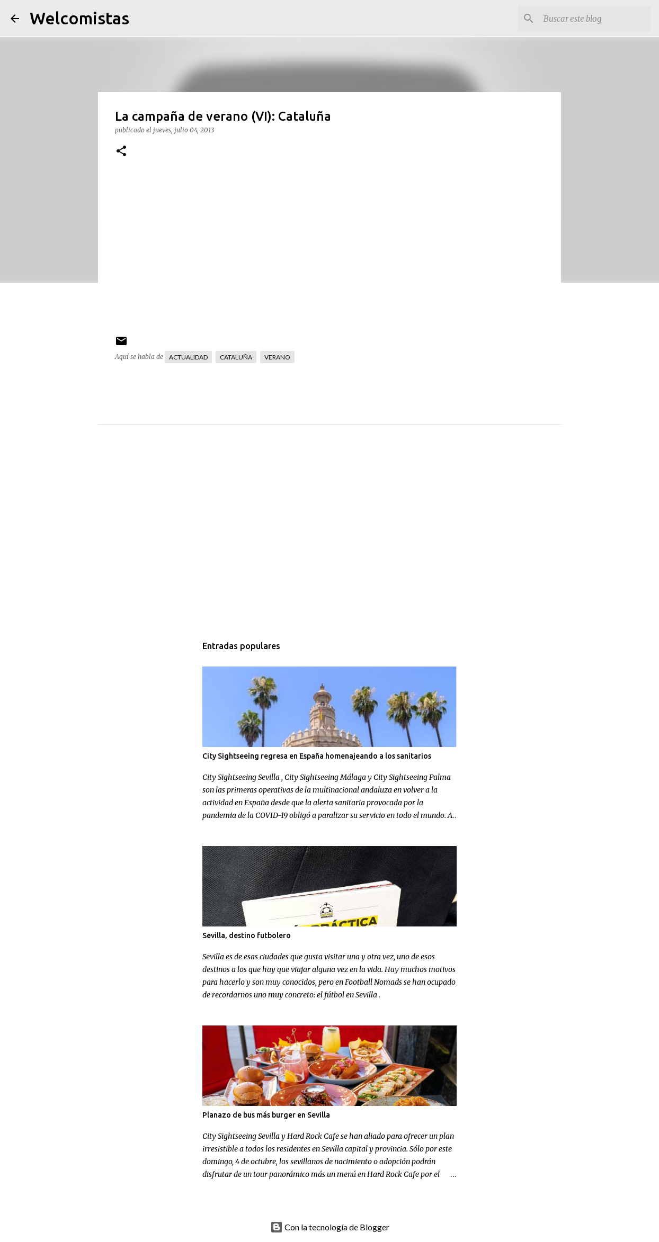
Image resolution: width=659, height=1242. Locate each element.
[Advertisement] (351, 540)
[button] (121, 152)
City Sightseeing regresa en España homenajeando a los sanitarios (316, 756)
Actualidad (188, 357)
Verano (277, 357)
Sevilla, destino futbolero (246, 935)
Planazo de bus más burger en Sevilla (266, 1115)
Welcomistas (79, 18)
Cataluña (236, 357)
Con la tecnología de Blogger (329, 1227)
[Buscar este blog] (595, 18)
